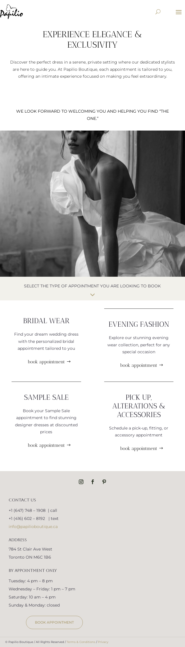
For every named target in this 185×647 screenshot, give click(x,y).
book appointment (46, 362)
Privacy (103, 642)
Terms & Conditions (81, 642)
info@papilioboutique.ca (33, 526)
